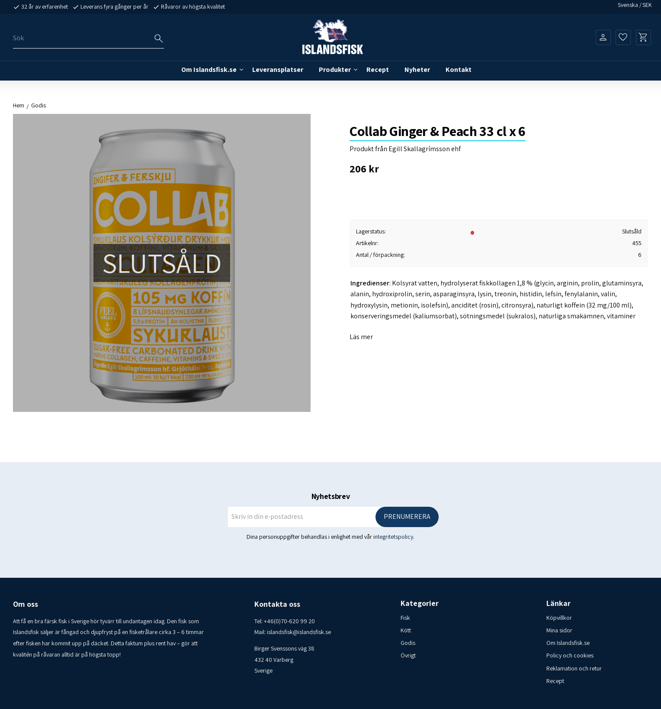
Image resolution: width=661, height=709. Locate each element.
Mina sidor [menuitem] (559, 630)
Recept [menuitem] (377, 69)
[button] (623, 37)
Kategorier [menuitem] (420, 603)
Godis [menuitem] (408, 643)
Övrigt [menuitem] (408, 655)
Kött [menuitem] (406, 630)
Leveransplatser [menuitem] (277, 69)
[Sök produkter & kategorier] (88, 38)
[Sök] (159, 38)
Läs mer (361, 336)
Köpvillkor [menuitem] (559, 618)
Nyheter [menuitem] (417, 69)
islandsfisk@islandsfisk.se (299, 632)
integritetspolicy (393, 537)
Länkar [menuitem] (558, 603)
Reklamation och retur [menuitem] (574, 668)
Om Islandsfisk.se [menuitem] (209, 69)
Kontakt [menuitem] (459, 69)
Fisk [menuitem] (405, 618)
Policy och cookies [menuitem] (570, 655)
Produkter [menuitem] (335, 69)
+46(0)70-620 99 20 (289, 621)
